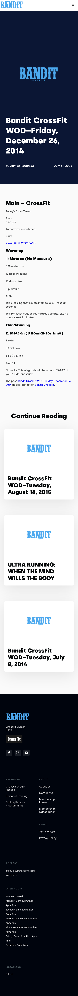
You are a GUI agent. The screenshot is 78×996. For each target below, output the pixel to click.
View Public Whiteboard (21, 243)
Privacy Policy (47, 838)
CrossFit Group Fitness (15, 788)
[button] (73, 5)
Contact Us (46, 792)
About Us (44, 786)
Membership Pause (47, 801)
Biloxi (9, 974)
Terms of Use (47, 831)
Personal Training (16, 796)
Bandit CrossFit (44, 384)
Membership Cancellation (47, 810)
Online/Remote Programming (15, 804)
